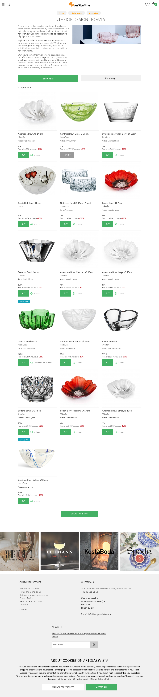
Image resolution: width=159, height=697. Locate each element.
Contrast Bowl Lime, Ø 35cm (74, 133)
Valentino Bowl (109, 341)
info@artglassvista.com (99, 634)
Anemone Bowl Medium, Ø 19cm (76, 272)
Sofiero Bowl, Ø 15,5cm (30, 410)
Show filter (48, 78)
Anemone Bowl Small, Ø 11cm (117, 410)
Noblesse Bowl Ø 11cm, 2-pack (75, 202)
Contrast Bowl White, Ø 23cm (75, 341)
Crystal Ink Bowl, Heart (29, 202)
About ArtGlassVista (29, 609)
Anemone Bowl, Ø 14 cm (30, 133)
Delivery (24, 625)
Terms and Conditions (30, 612)
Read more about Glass (31, 622)
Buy (23, 154)
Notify (67, 154)
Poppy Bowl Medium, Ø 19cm (75, 410)
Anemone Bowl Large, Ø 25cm (117, 272)
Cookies (23, 630)
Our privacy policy (81, 679)
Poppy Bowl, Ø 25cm (112, 202)
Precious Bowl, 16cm (28, 272)
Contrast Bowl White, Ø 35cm (33, 479)
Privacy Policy (26, 619)
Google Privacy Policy (101, 679)
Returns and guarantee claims (34, 616)
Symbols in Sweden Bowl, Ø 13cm (119, 133)
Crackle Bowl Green (27, 341)
